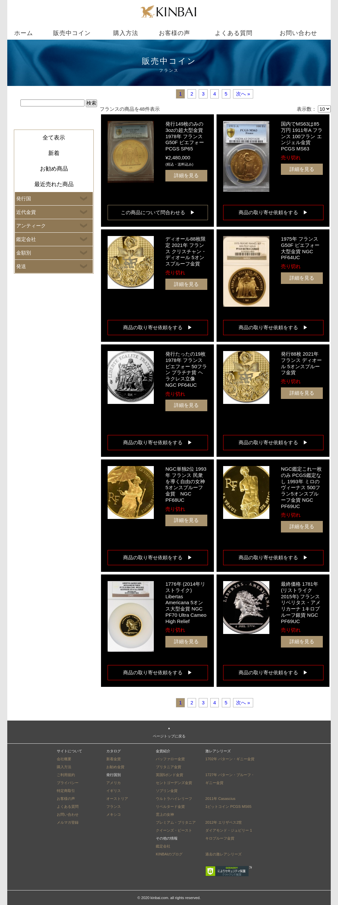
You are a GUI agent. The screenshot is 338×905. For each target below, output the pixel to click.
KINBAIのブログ (169, 854)
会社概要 (64, 759)
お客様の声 (174, 33)
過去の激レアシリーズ (223, 854)
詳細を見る (186, 175)
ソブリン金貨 (167, 791)
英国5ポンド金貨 (169, 775)
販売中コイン (72, 33)
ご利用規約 (66, 775)
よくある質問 (234, 33)
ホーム (23, 33)
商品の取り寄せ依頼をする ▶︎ (276, 212)
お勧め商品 (54, 169)
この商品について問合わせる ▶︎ (158, 212)
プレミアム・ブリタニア (176, 822)
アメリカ (113, 783)
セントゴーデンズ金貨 (174, 783)
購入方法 (125, 33)
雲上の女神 (165, 814)
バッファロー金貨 (170, 759)
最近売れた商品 (54, 184)
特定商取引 (66, 791)
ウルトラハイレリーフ (174, 799)
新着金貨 (113, 759)
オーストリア (117, 799)
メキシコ (113, 814)
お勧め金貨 (115, 767)
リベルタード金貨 (170, 806)
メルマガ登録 (68, 822)
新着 (53, 153)
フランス (113, 806)
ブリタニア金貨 (168, 767)
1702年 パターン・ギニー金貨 (229, 759)
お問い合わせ (298, 33)
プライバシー (68, 783)
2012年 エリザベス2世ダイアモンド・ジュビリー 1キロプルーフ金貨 (228, 830)
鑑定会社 (163, 846)
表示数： (307, 109)
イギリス (113, 791)
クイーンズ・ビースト (174, 830)
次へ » (243, 94)
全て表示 (54, 138)
